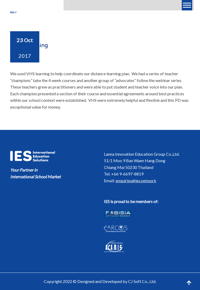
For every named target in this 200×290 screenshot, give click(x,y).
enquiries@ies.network (136, 180)
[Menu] (187, 5)
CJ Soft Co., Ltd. (142, 281)
